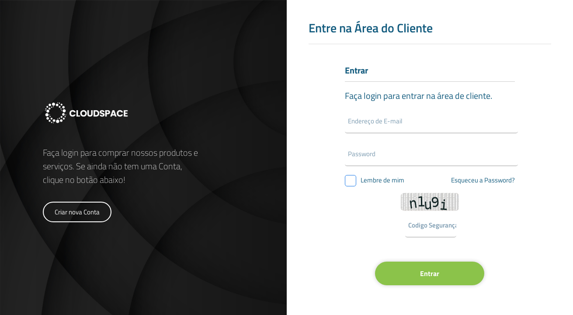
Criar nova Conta (77, 212)
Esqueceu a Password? (483, 180)
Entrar (429, 273)
